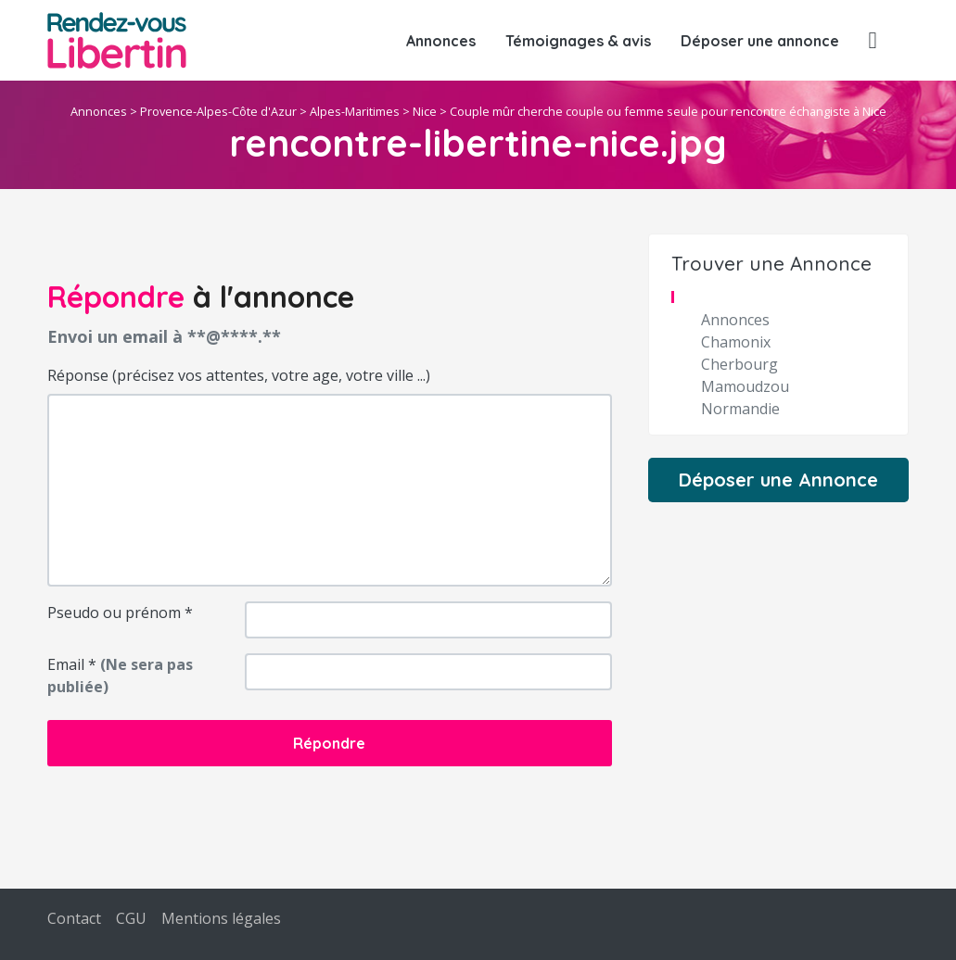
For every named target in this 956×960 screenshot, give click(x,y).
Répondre (329, 743)
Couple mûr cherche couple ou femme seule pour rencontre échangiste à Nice (668, 111)
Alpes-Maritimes (355, 111)
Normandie (740, 408)
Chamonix (736, 342)
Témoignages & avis (578, 41)
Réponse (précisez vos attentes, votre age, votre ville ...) (238, 375)
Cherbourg (739, 364)
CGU (131, 918)
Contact (74, 918)
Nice (425, 111)
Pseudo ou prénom (120, 612)
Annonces (441, 41)
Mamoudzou (745, 386)
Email (120, 675)
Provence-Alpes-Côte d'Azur (218, 111)
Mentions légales (221, 918)
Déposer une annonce (760, 41)
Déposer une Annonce (778, 479)
